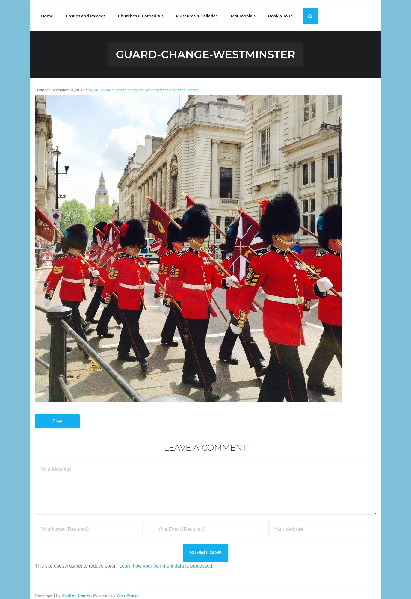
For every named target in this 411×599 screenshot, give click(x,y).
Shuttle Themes (76, 589)
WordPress (127, 589)
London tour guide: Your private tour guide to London (156, 84)
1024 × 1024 (100, 84)
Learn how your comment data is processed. (166, 559)
